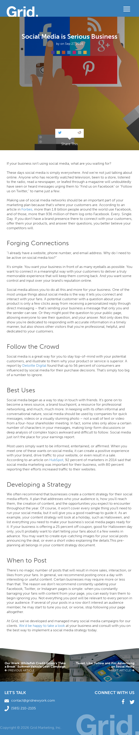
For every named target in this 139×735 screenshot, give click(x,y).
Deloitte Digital (34, 365)
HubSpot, (56, 460)
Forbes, (27, 209)
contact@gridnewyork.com (29, 700)
